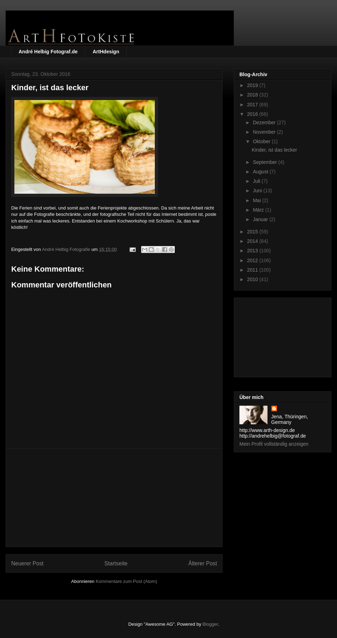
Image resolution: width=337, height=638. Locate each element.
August (261, 171)
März (259, 210)
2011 (253, 270)
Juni (258, 190)
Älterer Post (203, 563)
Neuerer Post (27, 563)
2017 (253, 104)
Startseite (115, 563)
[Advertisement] (114, 497)
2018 (253, 95)
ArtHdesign (106, 51)
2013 (253, 250)
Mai (257, 200)
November (265, 132)
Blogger (210, 624)
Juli (257, 181)
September (265, 162)
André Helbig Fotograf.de (48, 51)
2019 (253, 85)
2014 (253, 241)
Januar (261, 219)
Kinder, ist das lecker (274, 150)
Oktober (262, 141)
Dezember (265, 122)
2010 (253, 279)
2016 (253, 114)
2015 (253, 231)
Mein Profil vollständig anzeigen (274, 444)
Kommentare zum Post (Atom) (126, 581)
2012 (253, 260)
